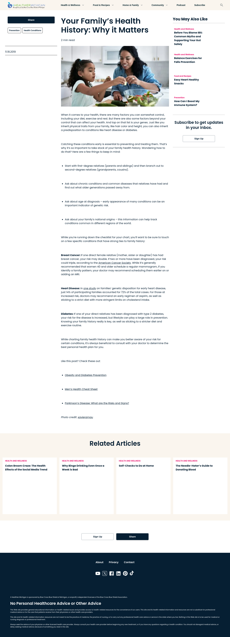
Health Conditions (32, 30)
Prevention (14, 30)
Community (159, 5)
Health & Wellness (72, 5)
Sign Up (199, 138)
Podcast (181, 5)
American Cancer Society (114, 263)
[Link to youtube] (98, 574)
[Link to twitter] (104, 574)
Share (31, 20)
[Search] (221, 5)
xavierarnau (85, 417)
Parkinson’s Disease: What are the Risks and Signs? (97, 403)
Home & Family (132, 5)
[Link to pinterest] (125, 574)
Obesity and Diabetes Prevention (86, 375)
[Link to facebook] (111, 574)
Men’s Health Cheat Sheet (81, 389)
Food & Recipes (103, 5)
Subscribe (199, 5)
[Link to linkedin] (118, 574)
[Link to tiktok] (132, 574)
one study (89, 288)
